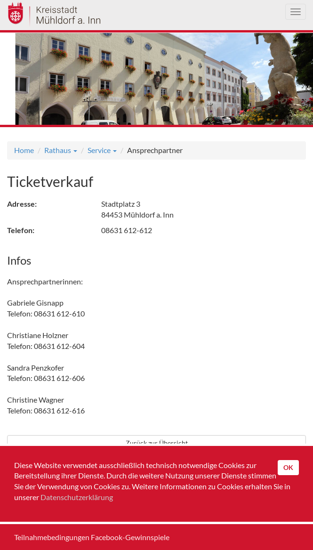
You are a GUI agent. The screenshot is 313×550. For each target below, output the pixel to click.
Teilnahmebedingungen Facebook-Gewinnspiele (91, 537)
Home (24, 150)
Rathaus (60, 150)
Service (102, 150)
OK (288, 467)
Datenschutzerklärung (76, 497)
